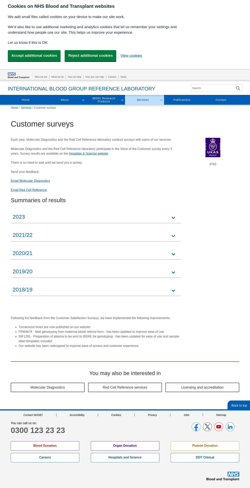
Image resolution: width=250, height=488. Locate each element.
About (65, 99)
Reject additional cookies (90, 55)
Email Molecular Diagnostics (30, 180)
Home (26, 99)
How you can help (94, 77)
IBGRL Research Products (103, 100)
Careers (112, 77)
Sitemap (221, 415)
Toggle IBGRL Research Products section (122, 100)
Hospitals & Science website (88, 153)
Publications (182, 99)
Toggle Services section (161, 100)
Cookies (116, 415)
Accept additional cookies (34, 55)
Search (238, 88)
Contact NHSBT (33, 415)
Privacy (152, 415)
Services (143, 99)
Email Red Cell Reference (29, 190)
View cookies (131, 55)
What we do (57, 77)
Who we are (41, 77)
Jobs (186, 415)
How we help (74, 77)
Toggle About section (83, 100)
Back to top (239, 405)
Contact (221, 99)
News (123, 77)
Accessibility (77, 415)
